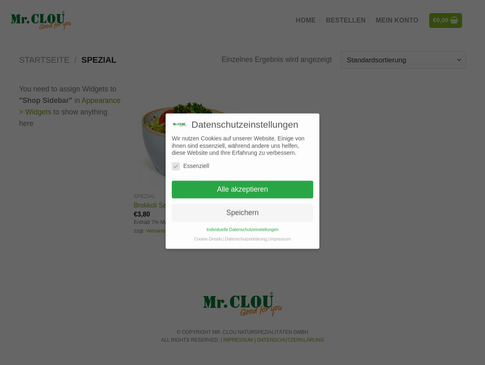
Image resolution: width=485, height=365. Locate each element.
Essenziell (190, 158)
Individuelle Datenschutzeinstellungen (243, 221)
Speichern (242, 205)
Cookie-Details (208, 231)
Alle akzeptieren (242, 182)
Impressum (280, 231)
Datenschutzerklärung (246, 231)
